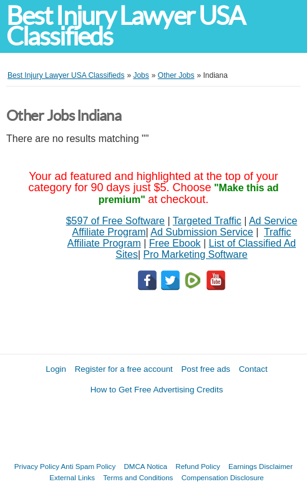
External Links (72, 477)
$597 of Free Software (115, 220)
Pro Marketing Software (196, 254)
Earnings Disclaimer (260, 466)
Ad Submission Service (201, 232)
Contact (253, 369)
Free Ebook (175, 243)
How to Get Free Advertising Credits (156, 389)
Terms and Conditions (138, 477)
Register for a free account (124, 369)
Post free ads (205, 369)
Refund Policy (197, 466)
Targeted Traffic (207, 220)
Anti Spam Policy (88, 466)
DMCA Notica (145, 466)
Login (56, 369)
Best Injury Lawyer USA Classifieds (125, 26)
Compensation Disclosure (223, 477)
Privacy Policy (36, 466)
